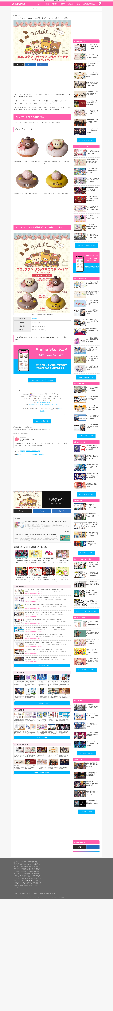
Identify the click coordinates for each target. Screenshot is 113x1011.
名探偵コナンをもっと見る (86, 494)
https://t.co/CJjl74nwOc (35, 404)
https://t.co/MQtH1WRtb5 (43, 402)
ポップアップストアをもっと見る (86, 245)
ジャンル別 (46, 4)
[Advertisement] (26, 79)
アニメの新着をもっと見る (42, 703)
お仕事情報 (62, 4)
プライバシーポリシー (51, 893)
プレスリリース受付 (38, 893)
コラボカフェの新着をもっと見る (42, 772)
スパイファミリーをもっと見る (86, 670)
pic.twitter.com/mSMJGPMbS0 (50, 404)
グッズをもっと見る (42, 737)
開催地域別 (54, 4)
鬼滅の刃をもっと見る (86, 811)
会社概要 (15, 893)
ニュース (28, 451)
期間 (39, 451)
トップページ (38, 4)
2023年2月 (22, 451)
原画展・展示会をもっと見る (86, 377)
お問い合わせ (28, 880)
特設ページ (35, 318)
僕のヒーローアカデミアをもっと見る (86, 611)
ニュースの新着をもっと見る (42, 665)
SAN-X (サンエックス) (23, 454)
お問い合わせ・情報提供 (25, 893)
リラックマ (34, 451)
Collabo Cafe (18, 4)
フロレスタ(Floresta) (35, 454)
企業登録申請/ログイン (89, 4)
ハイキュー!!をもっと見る (86, 435)
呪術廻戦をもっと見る (86, 552)
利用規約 (55, 897)
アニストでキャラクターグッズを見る (41, 380)
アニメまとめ (70, 4)
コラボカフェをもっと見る (86, 140)
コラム (78, 4)
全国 (43, 454)
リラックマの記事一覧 (42, 421)
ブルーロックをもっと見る (86, 753)
